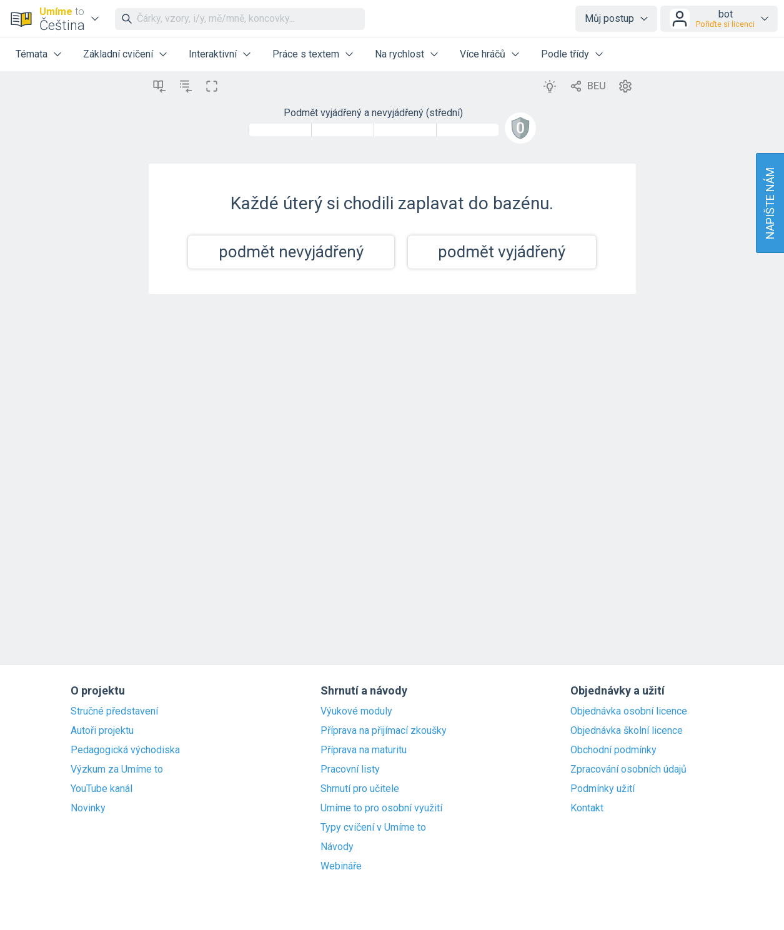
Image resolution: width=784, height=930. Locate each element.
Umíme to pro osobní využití (381, 808)
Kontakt (586, 808)
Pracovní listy (350, 769)
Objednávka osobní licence (628, 711)
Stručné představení (114, 711)
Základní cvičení (118, 54)
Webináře (341, 866)
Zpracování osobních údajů (628, 769)
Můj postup (609, 18)
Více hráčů (482, 54)
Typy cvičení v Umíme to (373, 827)
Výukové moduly (356, 711)
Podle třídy (565, 54)
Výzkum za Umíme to (117, 769)
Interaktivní (213, 54)
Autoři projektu (102, 730)
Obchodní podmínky (613, 750)
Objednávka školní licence (626, 730)
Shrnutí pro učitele (359, 788)
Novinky (88, 808)
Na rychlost (399, 54)
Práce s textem (305, 54)
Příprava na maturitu (363, 750)
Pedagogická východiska (125, 750)
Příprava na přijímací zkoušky (383, 730)
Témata (31, 54)
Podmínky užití (602, 788)
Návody (337, 847)
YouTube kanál (101, 788)
